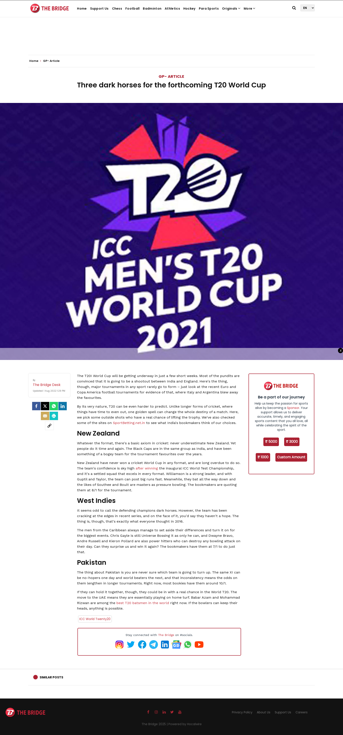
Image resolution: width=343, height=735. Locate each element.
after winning (147, 468)
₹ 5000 (271, 441)
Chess (117, 8)
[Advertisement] (171, 41)
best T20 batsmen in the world (142, 603)
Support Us (99, 8)
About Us (263, 712)
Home (82, 8)
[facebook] (36, 406)
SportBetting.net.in (129, 423)
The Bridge (166, 635)
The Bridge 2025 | (155, 724)
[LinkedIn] (62, 406)
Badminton (152, 8)
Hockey (189, 8)
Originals (231, 8)
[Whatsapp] (53, 406)
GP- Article (171, 76)
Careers (302, 712)
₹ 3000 (292, 441)
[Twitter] (45, 406)
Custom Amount (291, 457)
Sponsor (293, 408)
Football (132, 8)
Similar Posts (51, 677)
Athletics (172, 8)
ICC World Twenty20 (94, 619)
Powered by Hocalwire (185, 724)
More (250, 8)
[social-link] (49, 425)
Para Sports (209, 8)
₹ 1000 (262, 457)
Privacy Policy (242, 712)
